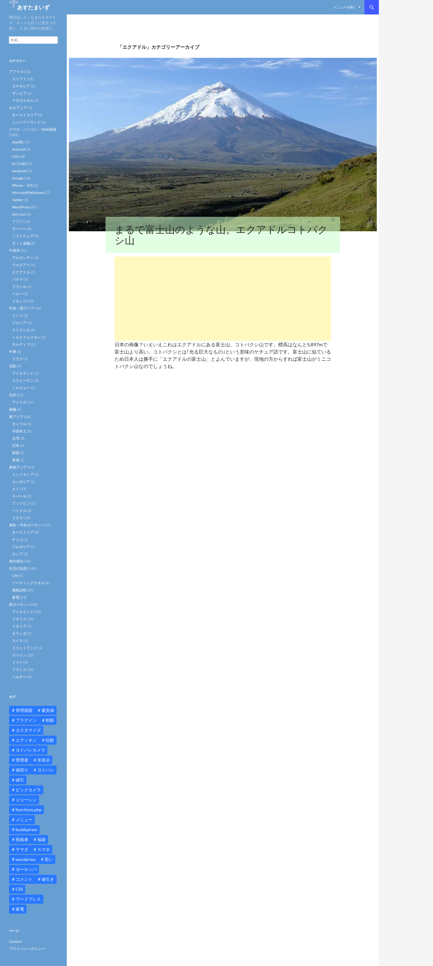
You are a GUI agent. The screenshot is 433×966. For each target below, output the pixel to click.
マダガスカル (23, 100)
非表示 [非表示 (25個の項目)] (43, 759)
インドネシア (23, 474)
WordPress (21, 207)
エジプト (19, 78)
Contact (15, 941)
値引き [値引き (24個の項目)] (47, 879)
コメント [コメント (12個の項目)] (24, 879)
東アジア (16, 416)
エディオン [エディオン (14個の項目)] (26, 740)
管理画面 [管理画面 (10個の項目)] (24, 710)
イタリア (19, 626)
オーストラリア (24, 115)
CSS (15, 156)
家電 (15, 597)
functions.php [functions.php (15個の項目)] (28, 809)
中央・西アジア (21, 308)
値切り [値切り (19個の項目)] (22, 769)
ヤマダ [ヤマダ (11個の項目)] (22, 849)
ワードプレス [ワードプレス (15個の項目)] (28, 899)
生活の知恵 (18, 568)
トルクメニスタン (26, 337)
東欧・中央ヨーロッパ (27, 525)
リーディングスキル (28, 583)
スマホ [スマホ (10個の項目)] (43, 849)
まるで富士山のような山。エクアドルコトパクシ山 (221, 234)
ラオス (17, 518)
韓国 (15, 452)
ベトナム (19, 510)
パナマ (17, 279)
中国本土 (19, 431)
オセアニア (18, 107)
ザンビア (19, 93)
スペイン (19, 655)
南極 (12, 409)
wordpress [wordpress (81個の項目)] (25, 859)
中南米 (14, 250)
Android (18, 149)
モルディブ (21, 344)
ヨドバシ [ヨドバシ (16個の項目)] (45, 769)
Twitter (17, 200)
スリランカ (21, 330)
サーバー (19, 228)
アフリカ (16, 71)
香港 (15, 460)
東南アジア (18, 467)
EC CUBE (19, 163)
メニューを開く (344, 7)
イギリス (19, 619)
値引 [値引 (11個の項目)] (20, 779)
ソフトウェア (23, 236)
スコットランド (24, 648)
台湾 (15, 438)
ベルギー (19, 677)
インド (17, 315)
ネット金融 (21, 243)
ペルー (17, 293)
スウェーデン (23, 380)
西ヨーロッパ (20, 604)
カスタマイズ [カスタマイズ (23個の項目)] (28, 730)
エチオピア (21, 86)
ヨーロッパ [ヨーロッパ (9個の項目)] (26, 869)
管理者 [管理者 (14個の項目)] (22, 759)
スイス (17, 640)
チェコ (17, 539)
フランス (19, 669)
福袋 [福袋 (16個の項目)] (41, 839)
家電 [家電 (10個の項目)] (20, 908)
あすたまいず (33, 7)
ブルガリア (21, 546)
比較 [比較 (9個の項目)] (50, 740)
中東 (12, 351)
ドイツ (17, 662)
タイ (15, 489)
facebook (19, 171)
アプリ (17, 221)
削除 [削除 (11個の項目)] (50, 720)
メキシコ (19, 301)
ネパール (19, 496)
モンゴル (19, 424)
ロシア (17, 554)
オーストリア (23, 532)
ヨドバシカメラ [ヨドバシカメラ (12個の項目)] (30, 750)
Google (17, 178)
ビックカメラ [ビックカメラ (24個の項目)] (28, 789)
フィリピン (21, 503)
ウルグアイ (21, 265)
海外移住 (16, 561)
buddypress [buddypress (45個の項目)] (26, 829)
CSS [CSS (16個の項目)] (19, 889)
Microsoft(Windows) (28, 192)
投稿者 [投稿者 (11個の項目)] (22, 839)
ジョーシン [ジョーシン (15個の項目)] (26, 799)
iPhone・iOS (22, 185)
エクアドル (21, 272)
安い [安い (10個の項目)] (49, 859)
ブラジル (19, 286)
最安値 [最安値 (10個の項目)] (47, 710)
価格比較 (19, 590)
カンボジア (21, 481)
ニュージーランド (26, 122)
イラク (17, 359)
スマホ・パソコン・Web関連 (32, 129)
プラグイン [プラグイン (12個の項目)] (26, 720)
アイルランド (23, 611)
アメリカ (19, 402)
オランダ (19, 633)
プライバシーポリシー (27, 948)
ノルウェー (21, 387)
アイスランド (23, 373)
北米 (12, 395)
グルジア (19, 322)
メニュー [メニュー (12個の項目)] (24, 819)
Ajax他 (17, 142)
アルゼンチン (23, 257)
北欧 (12, 366)
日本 (15, 445)
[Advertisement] (223, 299)
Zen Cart (19, 214)
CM (15, 575)
